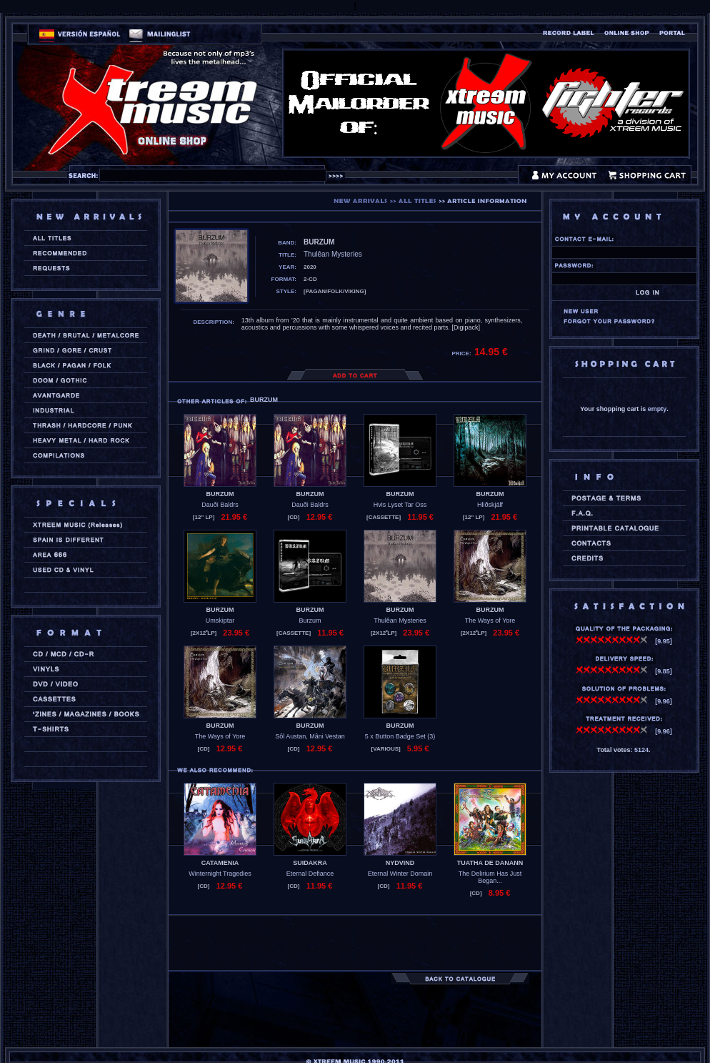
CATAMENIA (220, 862)
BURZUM (220, 494)
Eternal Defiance (310, 873)
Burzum (310, 620)
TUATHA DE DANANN (490, 862)
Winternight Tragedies (220, 873)
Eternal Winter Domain (400, 873)
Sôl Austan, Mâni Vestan (310, 736)
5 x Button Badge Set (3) (400, 736)
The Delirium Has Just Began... (490, 877)
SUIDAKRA (310, 862)
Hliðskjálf (490, 504)
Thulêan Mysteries (400, 620)
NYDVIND (400, 862)
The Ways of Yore (490, 620)
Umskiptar (220, 620)
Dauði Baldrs (220, 504)
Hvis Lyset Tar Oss (400, 504)
